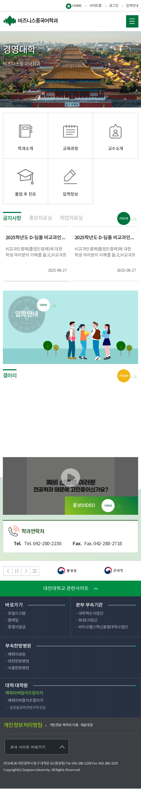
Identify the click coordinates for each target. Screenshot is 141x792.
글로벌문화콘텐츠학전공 (28, 711)
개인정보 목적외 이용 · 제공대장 (71, 729)
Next (25, 574)
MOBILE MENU (130, 19)
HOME (76, 6)
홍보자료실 (40, 222)
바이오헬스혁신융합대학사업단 (103, 630)
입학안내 (132, 6)
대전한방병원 (18, 664)
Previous (7, 574)
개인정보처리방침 (22, 729)
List (34, 574)
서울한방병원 (18, 671)
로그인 (114, 6)
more (123, 222)
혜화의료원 (17, 658)
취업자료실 (71, 222)
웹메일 (13, 624)
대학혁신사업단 (90, 617)
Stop (16, 574)
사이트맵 (95, 6)
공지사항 (12, 222)
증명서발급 (17, 630)
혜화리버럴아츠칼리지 (25, 704)
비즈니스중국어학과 (30, 21)
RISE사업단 (88, 624)
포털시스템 (17, 617)
